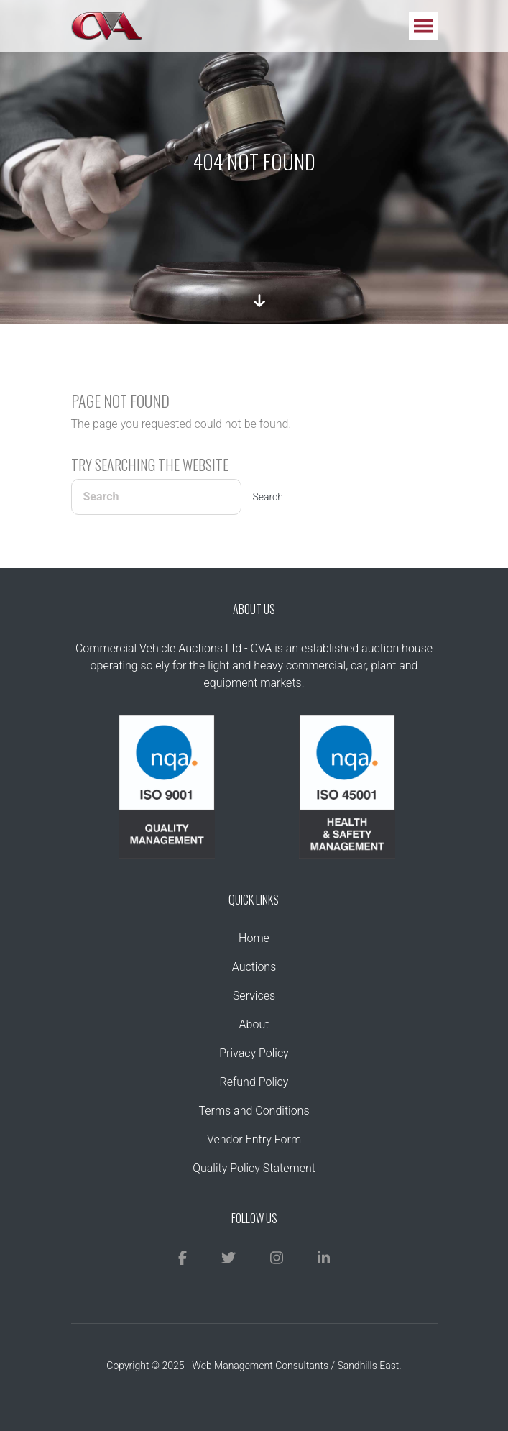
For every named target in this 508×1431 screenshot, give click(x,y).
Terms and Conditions (253, 1110)
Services (254, 995)
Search (268, 497)
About (254, 1024)
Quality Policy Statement (254, 1168)
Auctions (254, 967)
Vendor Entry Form (254, 1139)
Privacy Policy (253, 1053)
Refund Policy (254, 1082)
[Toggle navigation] (423, 26)
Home (254, 938)
